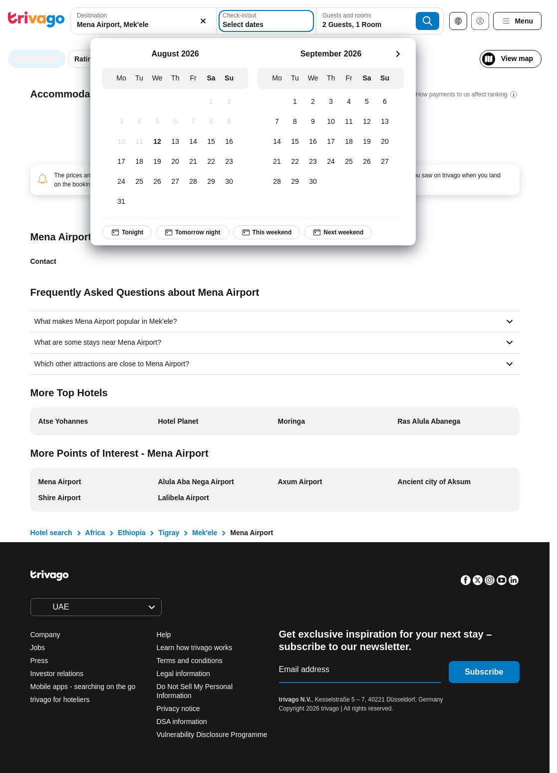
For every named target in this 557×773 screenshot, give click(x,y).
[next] (398, 54)
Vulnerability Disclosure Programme (212, 735)
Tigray (168, 533)
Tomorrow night (192, 232)
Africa (95, 533)
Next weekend (337, 232)
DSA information (182, 722)
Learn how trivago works (195, 648)
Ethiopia (131, 533)
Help (164, 635)
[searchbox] (143, 24)
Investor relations (57, 674)
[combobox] (143, 21)
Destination (92, 15)
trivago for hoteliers (60, 700)
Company (45, 635)
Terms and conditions (190, 661)
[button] (143, 21)
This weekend (267, 232)
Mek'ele (204, 533)
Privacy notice (178, 709)
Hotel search (51, 533)
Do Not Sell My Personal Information (195, 691)
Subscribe (484, 672)
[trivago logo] (36, 21)
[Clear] (203, 21)
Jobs (37, 648)
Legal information (183, 674)
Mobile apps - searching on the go (83, 687)
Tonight (127, 232)
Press (39, 661)
